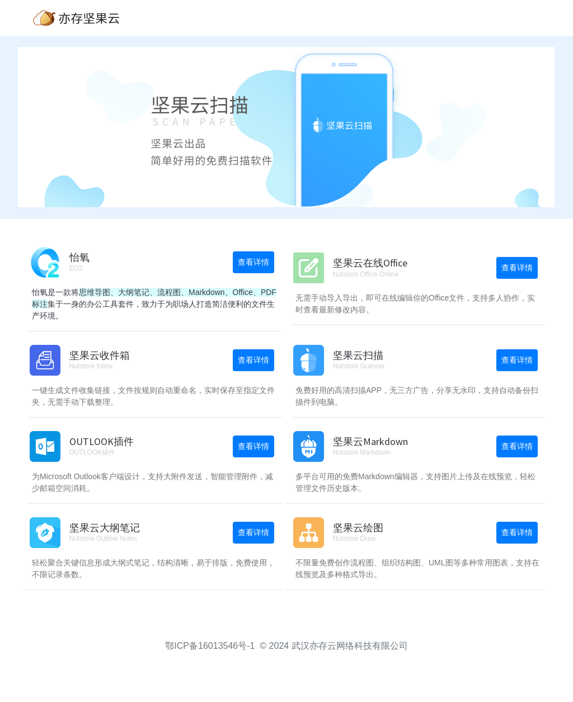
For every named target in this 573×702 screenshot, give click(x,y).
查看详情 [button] (253, 262)
